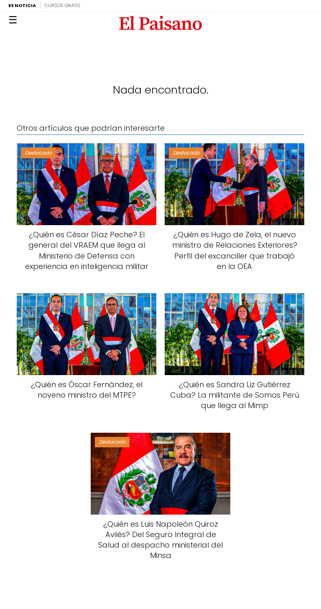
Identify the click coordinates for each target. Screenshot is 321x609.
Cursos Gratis (62, 5)
